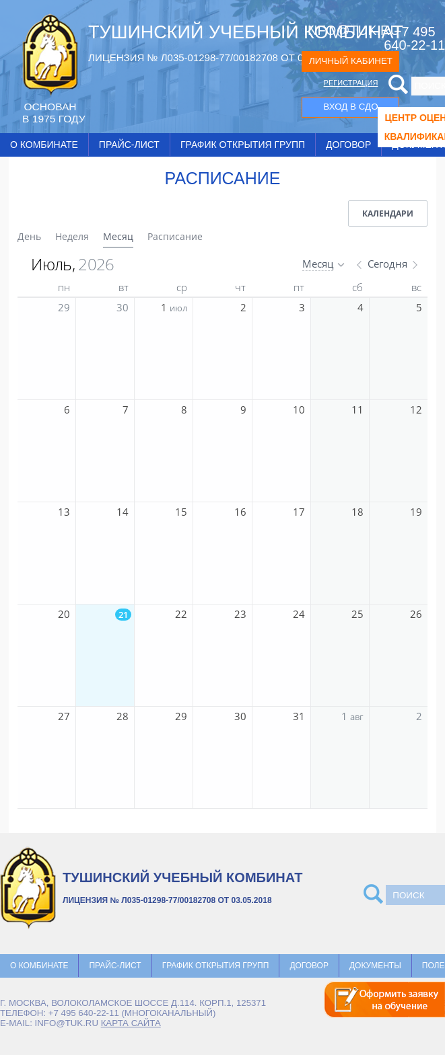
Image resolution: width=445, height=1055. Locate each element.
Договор (348, 144)
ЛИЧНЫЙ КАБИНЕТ (350, 61)
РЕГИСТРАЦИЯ (351, 83)
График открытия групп (242, 144)
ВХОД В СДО (350, 107)
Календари (387, 213)
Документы (375, 965)
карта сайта (131, 1023)
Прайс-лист (129, 144)
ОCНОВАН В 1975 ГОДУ (53, 112)
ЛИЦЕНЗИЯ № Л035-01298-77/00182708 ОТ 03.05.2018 (218, 57)
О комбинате (44, 144)
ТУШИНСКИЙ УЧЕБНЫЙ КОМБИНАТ (245, 32)
